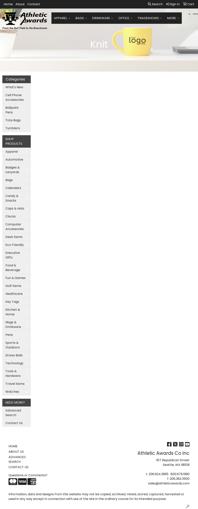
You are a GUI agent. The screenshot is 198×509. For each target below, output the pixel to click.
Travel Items (15, 384)
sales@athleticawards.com (168, 483)
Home (8, 4)
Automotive (14, 159)
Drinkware (102, 18)
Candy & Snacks (11, 198)
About (20, 4)
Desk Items (13, 237)
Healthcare (14, 294)
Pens (9, 335)
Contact (33, 4)
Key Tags (12, 301)
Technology (14, 363)
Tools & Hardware (12, 373)
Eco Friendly (14, 245)
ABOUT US (16, 451)
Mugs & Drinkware (13, 324)
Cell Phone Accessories (14, 97)
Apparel (62, 18)
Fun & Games (15, 278)
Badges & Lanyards (12, 169)
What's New (14, 87)
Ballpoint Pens (12, 110)
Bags (81, 18)
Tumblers (12, 128)
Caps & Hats (14, 208)
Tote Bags (13, 120)
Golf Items (13, 286)
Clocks (10, 216)
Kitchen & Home (12, 312)
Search (155, 4)
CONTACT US (18, 467)
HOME (13, 446)
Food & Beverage (12, 267)
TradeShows (149, 18)
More (173, 18)
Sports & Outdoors (12, 345)
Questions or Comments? (28, 475)
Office (125, 18)
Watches (12, 391)
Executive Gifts (12, 255)
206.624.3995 (158, 474)
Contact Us (14, 423)
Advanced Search (13, 412)
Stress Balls (14, 355)
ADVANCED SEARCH (17, 459)
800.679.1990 (180, 474)
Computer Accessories (14, 226)
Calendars (13, 188)
